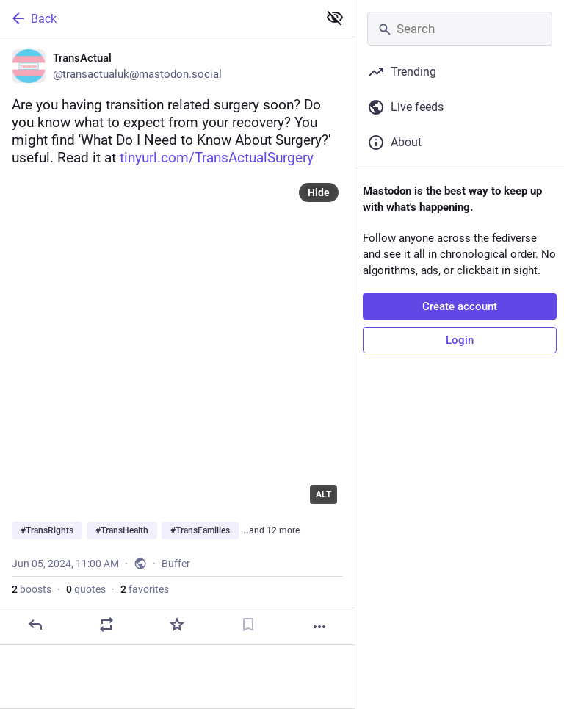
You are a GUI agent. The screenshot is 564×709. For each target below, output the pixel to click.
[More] (319, 627)
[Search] (459, 29)
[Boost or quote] (106, 624)
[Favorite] (177, 624)
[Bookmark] (248, 624)
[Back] (157, 18)
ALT (323, 494)
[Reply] (35, 624)
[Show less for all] (335, 17)
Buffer (176, 563)
